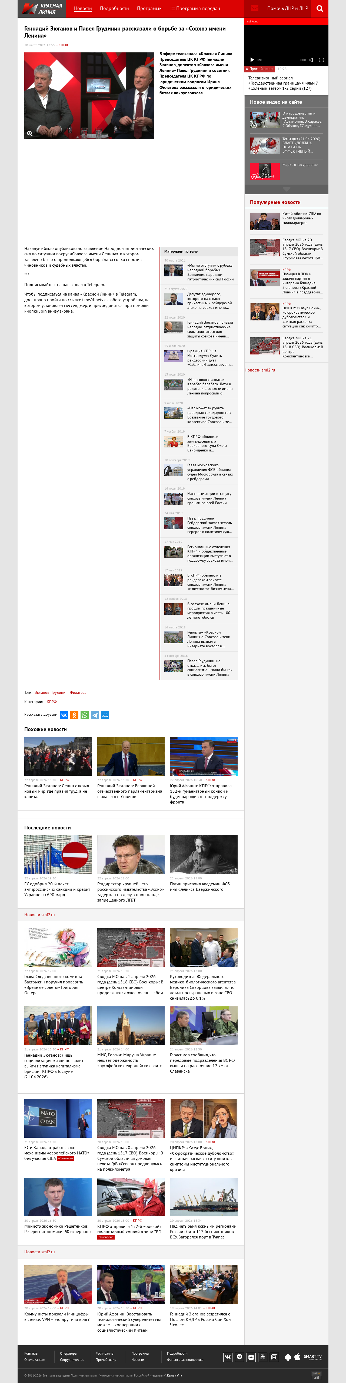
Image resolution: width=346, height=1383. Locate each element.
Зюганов (42, 692)
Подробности (114, 8)
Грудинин (59, 692)
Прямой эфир (106, 1360)
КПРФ (52, 701)
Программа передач (195, 8)
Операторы (68, 1353)
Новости (83, 8)
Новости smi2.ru (39, 914)
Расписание (105, 1353)
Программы (149, 8)
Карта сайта (174, 1375)
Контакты (31, 1353)
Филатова (77, 692)
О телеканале (34, 1360)
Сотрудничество (72, 1360)
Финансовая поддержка (185, 1360)
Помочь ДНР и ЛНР (287, 8)
